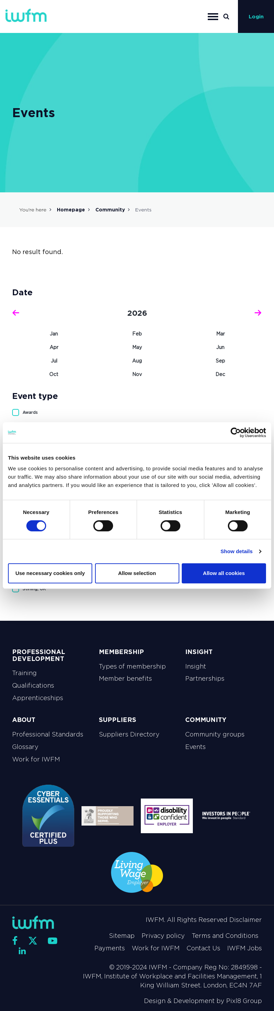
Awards (30, 412)
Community (110, 209)
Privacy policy (163, 935)
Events (195, 746)
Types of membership (132, 666)
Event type (35, 396)
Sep (220, 361)
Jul (54, 361)
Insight (195, 666)
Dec (220, 374)
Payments (109, 948)
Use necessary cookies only (50, 573)
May (137, 347)
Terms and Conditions (225, 935)
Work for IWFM (36, 759)
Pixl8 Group (244, 1000)
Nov (137, 374)
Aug (137, 361)
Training (24, 673)
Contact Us (203, 948)
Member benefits (125, 678)
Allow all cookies (224, 573)
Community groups (215, 734)
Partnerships (204, 678)
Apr (54, 347)
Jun (220, 347)
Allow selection (137, 573)
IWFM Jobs (244, 948)
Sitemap (122, 935)
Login (256, 16)
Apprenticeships (37, 698)
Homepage (71, 209)
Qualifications (33, 685)
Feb (137, 334)
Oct (53, 374)
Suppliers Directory (129, 734)
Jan (54, 334)
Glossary (25, 746)
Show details (237, 551)
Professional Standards (47, 734)
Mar (220, 334)
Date (22, 292)
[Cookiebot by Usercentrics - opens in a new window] (235, 432)
